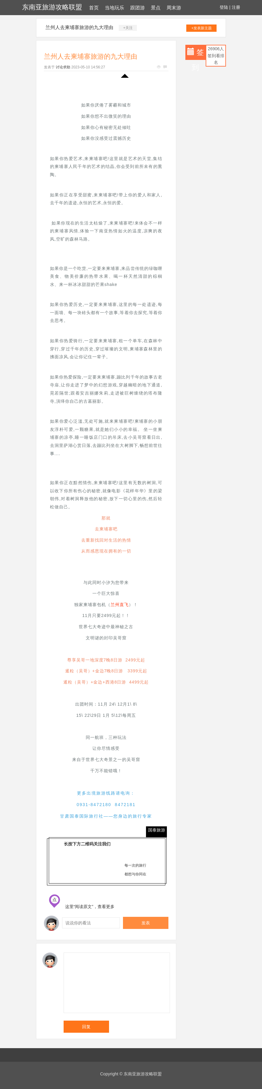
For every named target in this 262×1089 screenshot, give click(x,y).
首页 (94, 7)
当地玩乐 (114, 7)
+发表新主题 (201, 28)
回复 (86, 1026)
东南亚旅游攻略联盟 (52, 7)
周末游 (174, 7)
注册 (236, 7)
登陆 (224, 7)
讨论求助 (63, 67)
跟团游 (137, 7)
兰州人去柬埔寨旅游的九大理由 (79, 27)
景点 (156, 7)
